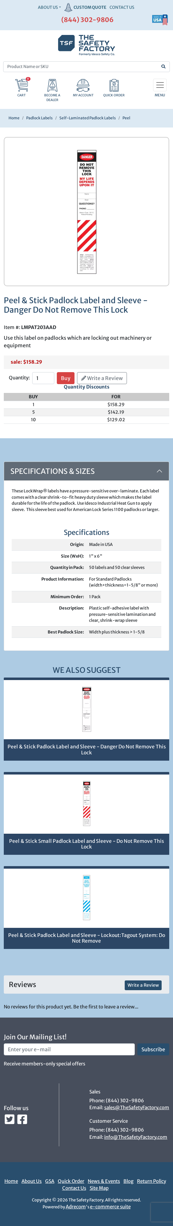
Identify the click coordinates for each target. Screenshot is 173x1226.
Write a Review (102, 378)
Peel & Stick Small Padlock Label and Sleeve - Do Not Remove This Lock (86, 844)
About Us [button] (48, 7)
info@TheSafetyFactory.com (135, 1137)
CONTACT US (122, 7)
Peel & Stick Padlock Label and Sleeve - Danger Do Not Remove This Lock (87, 750)
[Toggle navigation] (160, 85)
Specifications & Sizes (52, 471)
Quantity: (19, 378)
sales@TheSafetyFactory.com (136, 1107)
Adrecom (76, 1207)
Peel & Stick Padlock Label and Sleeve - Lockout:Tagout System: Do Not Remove (86, 938)
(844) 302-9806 (87, 20)
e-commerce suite (110, 1207)
